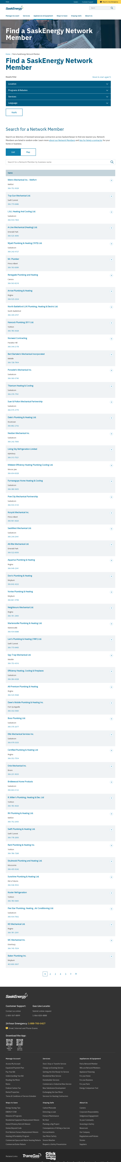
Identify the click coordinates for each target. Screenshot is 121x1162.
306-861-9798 (13, 600)
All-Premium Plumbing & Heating (23, 686)
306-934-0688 (13, 631)
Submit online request (42, 1011)
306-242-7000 (13, 441)
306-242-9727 (13, 251)
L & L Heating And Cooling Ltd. (22, 211)
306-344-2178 (13, 346)
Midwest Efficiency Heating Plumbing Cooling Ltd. (30, 465)
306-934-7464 (13, 220)
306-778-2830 (13, 837)
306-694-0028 (13, 473)
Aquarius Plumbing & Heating (21, 560)
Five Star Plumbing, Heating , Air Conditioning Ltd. (30, 908)
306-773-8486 (13, 204)
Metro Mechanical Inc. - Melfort (22, 179)
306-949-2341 (13, 568)
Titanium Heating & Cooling (20, 385)
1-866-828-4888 (40, 1015)
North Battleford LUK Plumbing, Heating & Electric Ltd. (33, 306)
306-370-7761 (13, 394)
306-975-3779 (13, 410)
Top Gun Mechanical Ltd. (19, 195)
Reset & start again (100, 77)
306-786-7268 (13, 853)
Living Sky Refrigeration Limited (22, 449)
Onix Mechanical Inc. (17, 765)
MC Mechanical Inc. (16, 940)
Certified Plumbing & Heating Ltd (23, 750)
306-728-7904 (13, 362)
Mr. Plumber (13, 259)
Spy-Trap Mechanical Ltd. (19, 655)
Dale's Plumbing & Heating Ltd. (22, 417)
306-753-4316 (13, 663)
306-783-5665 (13, 901)
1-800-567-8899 (13, 1015)
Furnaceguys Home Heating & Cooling (25, 480)
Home (7, 2)
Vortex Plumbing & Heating (20, 591)
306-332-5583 (13, 711)
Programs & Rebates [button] (18, 90)
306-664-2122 (13, 790)
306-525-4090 (13, 236)
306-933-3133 (13, 505)
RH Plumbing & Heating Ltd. (20, 813)
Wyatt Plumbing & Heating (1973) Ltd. (25, 243)
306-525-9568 (13, 695)
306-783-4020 (13, 806)
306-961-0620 (13, 521)
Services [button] (12, 96)
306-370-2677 (13, 726)
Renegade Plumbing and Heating (23, 274)
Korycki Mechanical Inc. (18, 512)
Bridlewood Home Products (20, 781)
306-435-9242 (13, 869)
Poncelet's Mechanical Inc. (19, 370)
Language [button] (12, 103)
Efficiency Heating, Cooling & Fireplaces (26, 670)
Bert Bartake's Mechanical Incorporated (26, 354)
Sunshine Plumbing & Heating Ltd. (23, 876)
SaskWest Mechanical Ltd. (19, 528)
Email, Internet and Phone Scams (23, 1028)
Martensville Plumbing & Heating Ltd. (25, 623)
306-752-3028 (13, 188)
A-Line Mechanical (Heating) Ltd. (22, 227)
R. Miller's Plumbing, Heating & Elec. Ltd (26, 797)
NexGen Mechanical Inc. (18, 433)
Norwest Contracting (17, 338)
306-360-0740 (13, 378)
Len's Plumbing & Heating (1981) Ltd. (25, 639)
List (13, 152)
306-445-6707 (13, 315)
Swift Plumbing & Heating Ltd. (21, 829)
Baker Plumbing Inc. (17, 955)
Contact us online (13, 1011)
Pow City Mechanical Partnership (23, 496)
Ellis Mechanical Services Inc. (21, 734)
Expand (111, 180)
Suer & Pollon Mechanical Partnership (25, 401)
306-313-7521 (13, 457)
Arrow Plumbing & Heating (20, 290)
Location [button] (12, 84)
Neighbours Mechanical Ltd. (20, 607)
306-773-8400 (13, 647)
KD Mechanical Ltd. (16, 924)
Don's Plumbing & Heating (20, 575)
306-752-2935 (13, 821)
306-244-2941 (13, 536)
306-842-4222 (13, 584)
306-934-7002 (13, 917)
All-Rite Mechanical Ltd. (18, 544)
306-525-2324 (13, 299)
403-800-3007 (13, 964)
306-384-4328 (13, 679)
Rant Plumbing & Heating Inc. (21, 845)
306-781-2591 (13, 932)
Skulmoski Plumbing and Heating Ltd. (25, 860)
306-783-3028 (13, 331)
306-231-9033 (13, 774)
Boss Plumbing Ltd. (16, 718)
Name (10, 173)
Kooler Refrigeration (17, 892)
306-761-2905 (13, 616)
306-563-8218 (13, 283)
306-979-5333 (13, 742)
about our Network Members (62, 140)
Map (28, 152)
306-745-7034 (13, 948)
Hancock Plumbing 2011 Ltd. (21, 322)
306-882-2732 (13, 426)
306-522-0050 (13, 552)
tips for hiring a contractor (90, 140)
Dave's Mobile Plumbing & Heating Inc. (25, 702)
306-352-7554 (13, 758)
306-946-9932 (13, 885)
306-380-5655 (13, 489)
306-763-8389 (13, 267)
